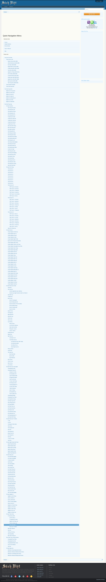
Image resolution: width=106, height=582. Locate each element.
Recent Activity (7, 45)
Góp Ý (50, 569)
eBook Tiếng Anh (40, 569)
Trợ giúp (50, 575)
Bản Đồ (50, 567)
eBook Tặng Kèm (40, 574)
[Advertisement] (41, 24)
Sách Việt (95, 27)
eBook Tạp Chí (40, 571)
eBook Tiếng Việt (40, 567)
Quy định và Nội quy (100, 579)
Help (5, 51)
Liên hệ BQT (51, 577)
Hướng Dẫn (39, 576)
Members (11, 6)
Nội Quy (50, 571)
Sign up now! (92, 14)
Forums (6, 42)
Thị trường (51, 573)
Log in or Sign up (99, 1)
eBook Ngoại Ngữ (40, 573)
